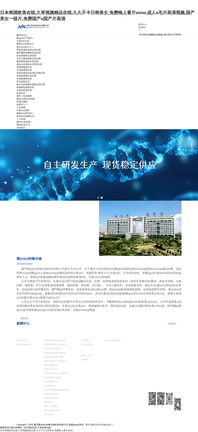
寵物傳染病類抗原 (25, 87)
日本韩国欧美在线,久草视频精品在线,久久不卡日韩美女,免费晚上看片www (36, 430)
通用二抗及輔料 (24, 96)
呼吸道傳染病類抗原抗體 (28, 50)
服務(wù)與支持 (112, 335)
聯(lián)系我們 (88, 350)
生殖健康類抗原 (24, 78)
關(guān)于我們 (24, 335)
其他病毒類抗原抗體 (26, 76)
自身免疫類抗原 (24, 90)
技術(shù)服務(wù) (25, 116)
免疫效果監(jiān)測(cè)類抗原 (30, 73)
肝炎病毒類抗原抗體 (26, 55)
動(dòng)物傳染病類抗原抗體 (30, 84)
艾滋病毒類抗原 (24, 70)
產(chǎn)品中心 (51, 335)
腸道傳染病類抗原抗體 (27, 61)
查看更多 (26, 318)
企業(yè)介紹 (22, 41)
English (142, 27)
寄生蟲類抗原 (23, 81)
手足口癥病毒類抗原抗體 (28, 58)
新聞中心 (85, 335)
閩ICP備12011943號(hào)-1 (99, 424)
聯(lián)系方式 (23, 125)
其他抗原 (20, 93)
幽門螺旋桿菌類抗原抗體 (28, 53)
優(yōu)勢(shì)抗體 (25, 99)
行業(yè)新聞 (22, 110)
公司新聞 (20, 107)
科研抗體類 (22, 102)
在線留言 (20, 127)
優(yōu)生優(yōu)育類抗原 (29, 64)
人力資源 (109, 345)
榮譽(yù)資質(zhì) (25, 44)
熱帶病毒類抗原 (24, 67)
